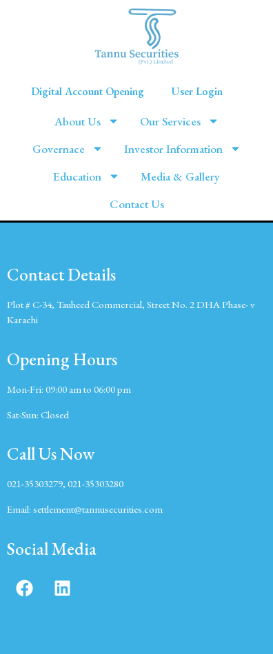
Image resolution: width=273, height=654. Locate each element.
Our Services (179, 121)
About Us (86, 121)
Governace (67, 148)
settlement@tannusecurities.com (98, 508)
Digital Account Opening (87, 91)
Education (86, 176)
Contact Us (137, 204)
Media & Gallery (180, 176)
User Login (197, 91)
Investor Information (182, 148)
